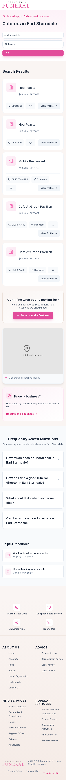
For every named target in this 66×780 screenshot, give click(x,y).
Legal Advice (48, 664)
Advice (12, 670)
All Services (14, 745)
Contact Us (14, 687)
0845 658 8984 (18, 179)
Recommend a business (21, 413)
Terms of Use (32, 771)
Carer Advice (48, 670)
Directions (15, 106)
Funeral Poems (49, 719)
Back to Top (51, 773)
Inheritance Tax (49, 734)
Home (12, 653)
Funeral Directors (17, 706)
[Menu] (58, 5)
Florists (12, 722)
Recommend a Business (33, 315)
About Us (13, 659)
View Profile (49, 106)
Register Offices (17, 733)
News (11, 664)
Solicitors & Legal (17, 727)
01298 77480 (16, 224)
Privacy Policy (15, 771)
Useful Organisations (19, 676)
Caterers (13, 739)
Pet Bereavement (50, 740)
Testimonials (15, 682)
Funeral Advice (49, 653)
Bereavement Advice (52, 659)
